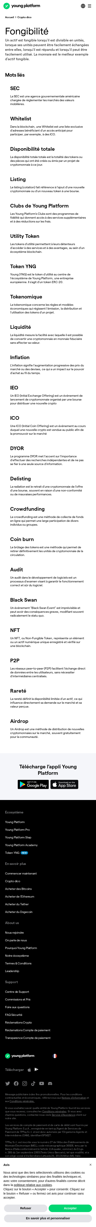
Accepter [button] (70, 1218)
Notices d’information (74, 1097)
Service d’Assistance (63, 1114)
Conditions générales (54, 1111)
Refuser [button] (25, 1218)
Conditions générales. (22, 1101)
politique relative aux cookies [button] (33, 1195)
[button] (90, 1174)
